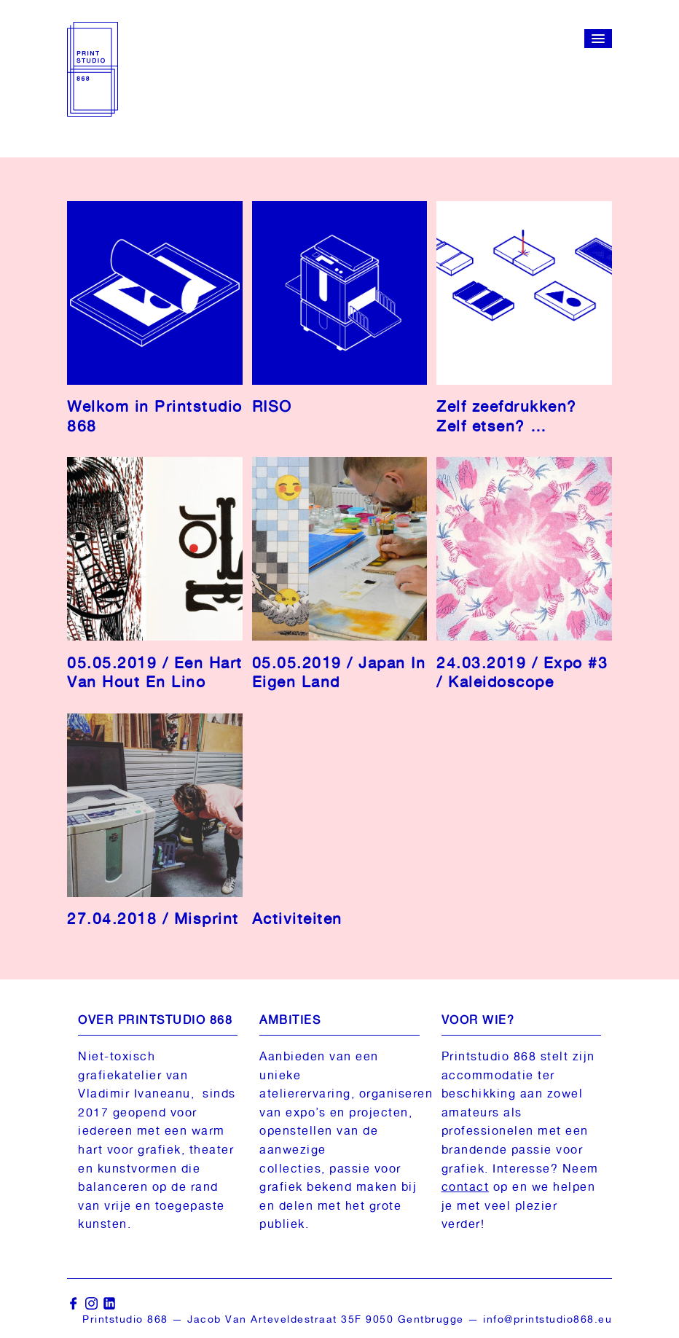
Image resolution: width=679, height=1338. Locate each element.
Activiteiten (297, 918)
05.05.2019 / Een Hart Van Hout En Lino (155, 672)
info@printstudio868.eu (547, 1319)
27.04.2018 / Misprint (153, 918)
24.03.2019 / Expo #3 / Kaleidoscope (522, 672)
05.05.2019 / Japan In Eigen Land (339, 672)
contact (465, 1187)
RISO (272, 406)
